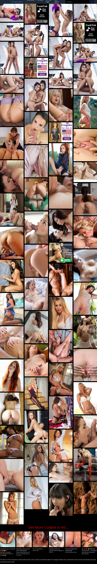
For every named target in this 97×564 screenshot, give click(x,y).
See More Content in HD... (48, 527)
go (92, 2)
